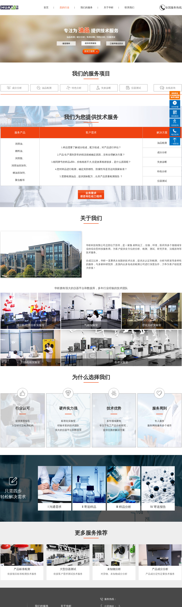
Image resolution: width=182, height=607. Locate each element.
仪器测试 (162, 181)
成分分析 (162, 152)
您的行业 (64, 7)
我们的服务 (87, 7)
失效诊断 (162, 162)
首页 (46, 7)
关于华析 (108, 7)
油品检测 (162, 143)
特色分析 (162, 171)
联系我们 (129, 7)
